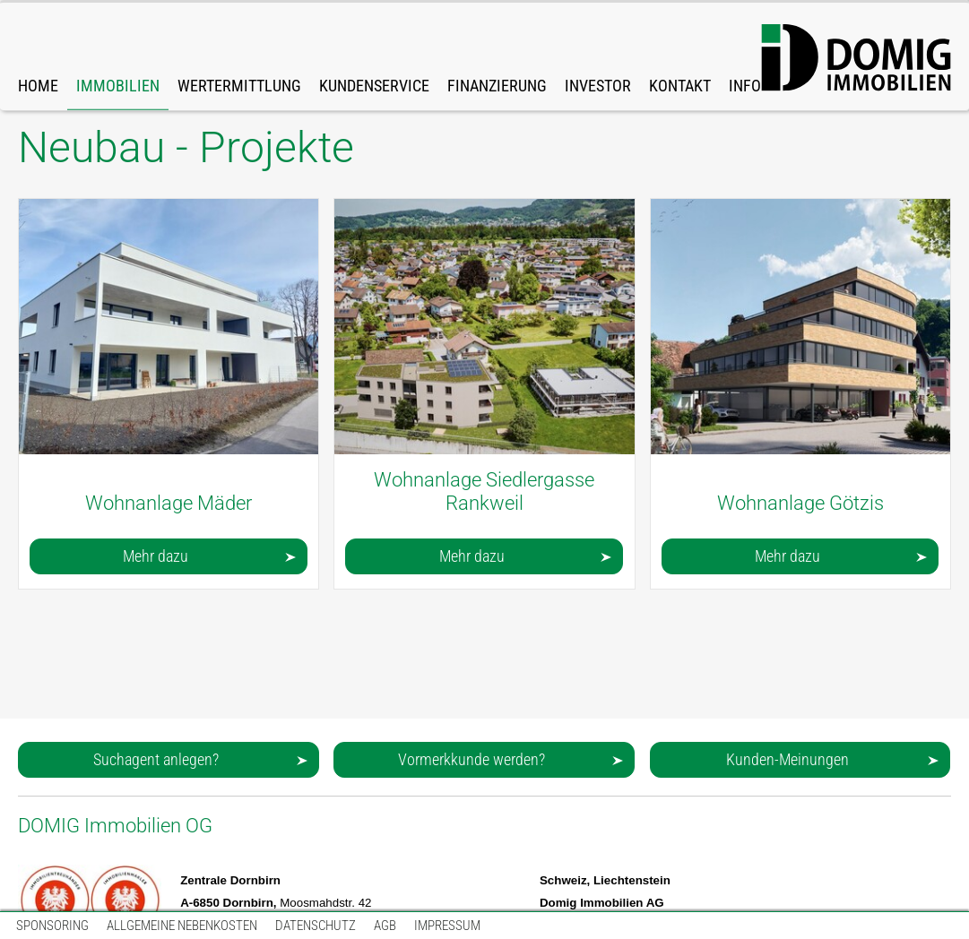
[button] (168, 556)
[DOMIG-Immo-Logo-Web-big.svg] (856, 58)
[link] (118, 56)
